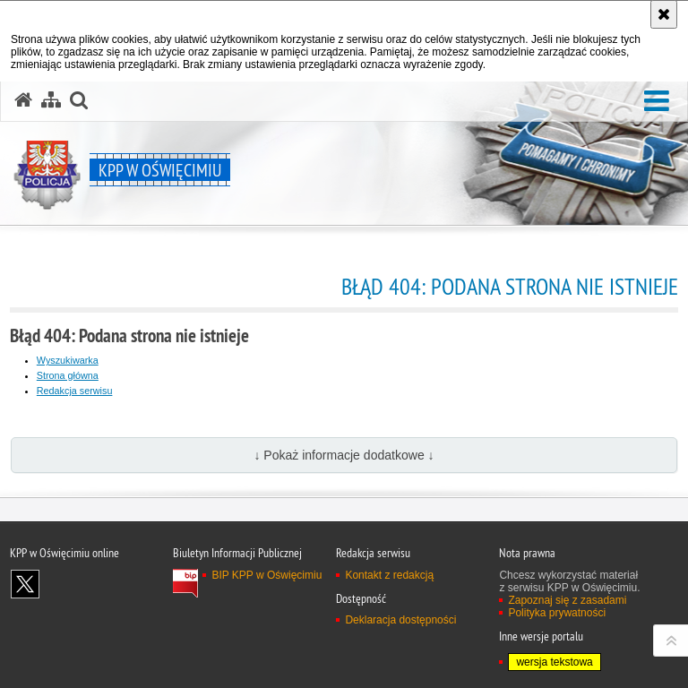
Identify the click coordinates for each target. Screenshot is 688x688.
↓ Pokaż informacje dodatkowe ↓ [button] (344, 455)
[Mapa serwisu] (51, 100)
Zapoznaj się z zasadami (567, 600)
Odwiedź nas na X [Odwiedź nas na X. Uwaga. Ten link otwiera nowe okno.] (25, 584)
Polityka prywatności (557, 612)
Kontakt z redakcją (389, 575)
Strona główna (68, 375)
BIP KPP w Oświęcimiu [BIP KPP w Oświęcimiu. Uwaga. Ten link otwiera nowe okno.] (266, 575)
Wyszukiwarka (68, 360)
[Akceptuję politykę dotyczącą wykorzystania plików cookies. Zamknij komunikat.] (663, 14)
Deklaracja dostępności (400, 620)
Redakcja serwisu (75, 390)
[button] (656, 101)
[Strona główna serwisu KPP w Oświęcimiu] (23, 100)
